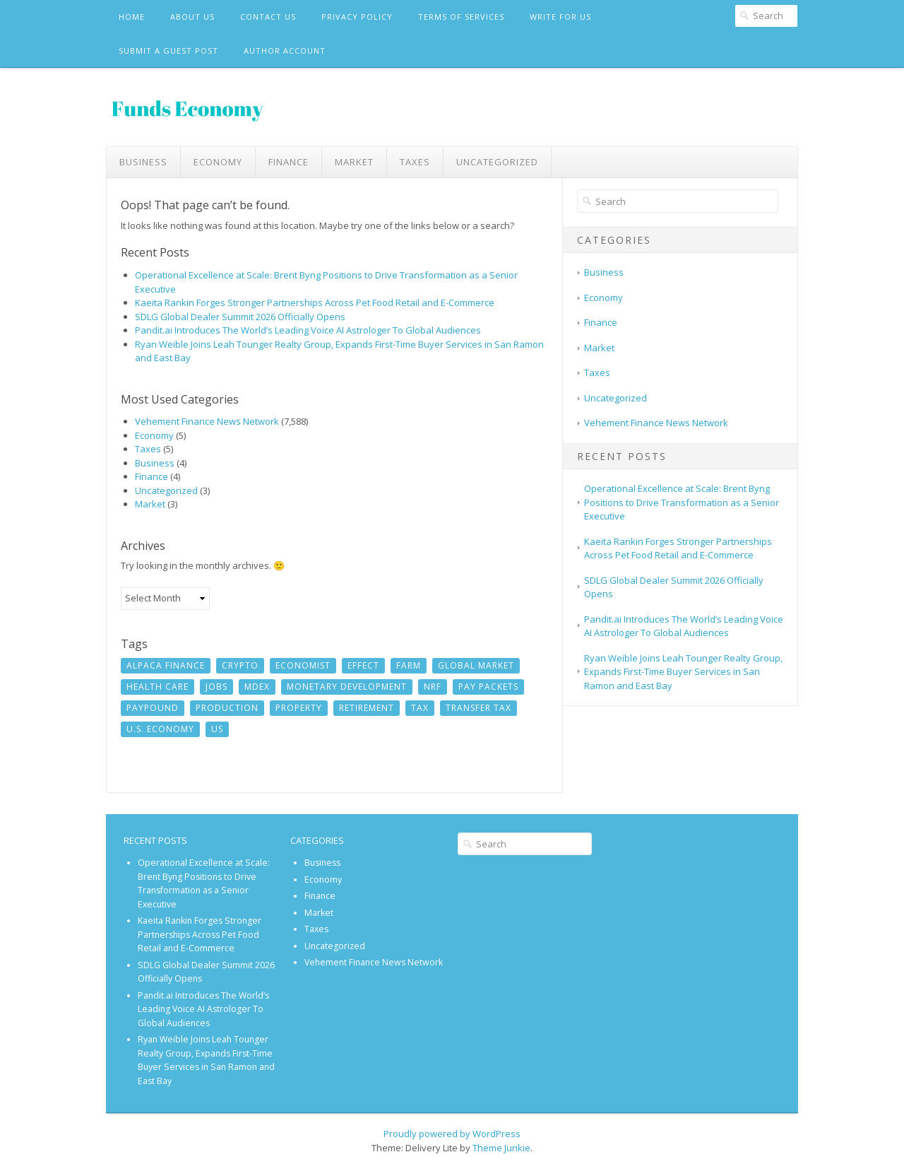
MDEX (257, 687)
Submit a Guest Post (168, 50)
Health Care (157, 687)
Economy (218, 161)
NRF (432, 687)
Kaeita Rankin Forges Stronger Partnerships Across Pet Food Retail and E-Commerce (314, 302)
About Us (192, 16)
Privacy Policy (357, 16)
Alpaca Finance (165, 665)
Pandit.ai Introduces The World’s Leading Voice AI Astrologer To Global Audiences (308, 330)
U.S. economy (160, 729)
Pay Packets (488, 687)
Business (143, 161)
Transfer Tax (478, 708)
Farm (408, 665)
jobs (216, 687)
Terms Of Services (461, 16)
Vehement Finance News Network (207, 421)
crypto (240, 665)
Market (354, 161)
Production (227, 708)
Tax (420, 708)
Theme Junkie (501, 1147)
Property (298, 708)
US (217, 729)
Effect (363, 665)
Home (132, 16)
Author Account (285, 50)
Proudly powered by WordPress (452, 1133)
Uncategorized (497, 161)
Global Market (476, 665)
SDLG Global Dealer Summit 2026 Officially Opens (240, 316)
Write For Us (560, 16)
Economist (303, 665)
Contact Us (268, 16)
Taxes (415, 161)
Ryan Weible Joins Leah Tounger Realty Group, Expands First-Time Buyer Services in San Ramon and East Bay (683, 672)
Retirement (366, 708)
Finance (288, 161)
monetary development (347, 687)
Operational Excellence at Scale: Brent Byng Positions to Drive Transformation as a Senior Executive (681, 502)
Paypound (152, 708)
